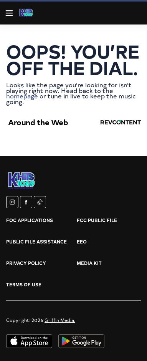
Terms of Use (23, 284)
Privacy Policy (26, 263)
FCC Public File (97, 220)
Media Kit (89, 263)
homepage (22, 95)
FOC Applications (29, 220)
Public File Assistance (36, 241)
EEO (82, 241)
